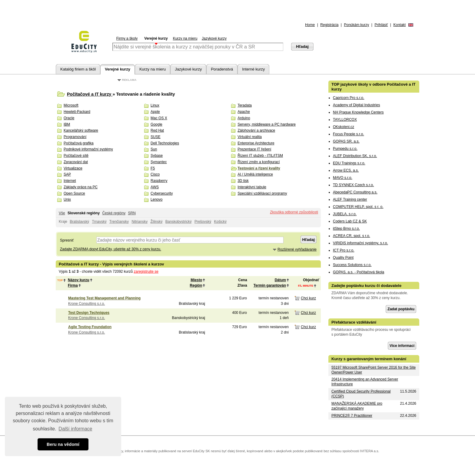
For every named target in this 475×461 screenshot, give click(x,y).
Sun (154, 149)
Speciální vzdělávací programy (262, 193)
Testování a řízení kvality (259, 168)
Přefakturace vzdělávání (353, 322)
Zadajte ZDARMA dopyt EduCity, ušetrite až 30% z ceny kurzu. (110, 249)
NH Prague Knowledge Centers (358, 112)
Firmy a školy (127, 38)
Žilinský (156, 221)
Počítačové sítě (76, 155)
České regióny (113, 213)
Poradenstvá (222, 69)
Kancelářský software (81, 130)
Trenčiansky (119, 221)
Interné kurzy (253, 69)
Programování (75, 137)
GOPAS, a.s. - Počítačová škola (358, 272)
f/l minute (305, 285)
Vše (62, 213)
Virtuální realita (250, 137)
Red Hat (157, 130)
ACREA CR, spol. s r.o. (351, 236)
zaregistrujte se (146, 271)
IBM (67, 124)
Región (196, 285)
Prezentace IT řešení (254, 149)
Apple (155, 112)
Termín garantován (270, 285)
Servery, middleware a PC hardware (267, 124)
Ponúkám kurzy (356, 25)
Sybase (157, 155)
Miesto (196, 280)
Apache (244, 112)
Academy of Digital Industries (356, 105)
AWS (155, 187)
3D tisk (243, 181)
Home (310, 25)
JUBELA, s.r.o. (345, 214)
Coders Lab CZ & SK (350, 221)
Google (156, 124)
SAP (67, 174)
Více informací (402, 346)
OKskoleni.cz (343, 127)
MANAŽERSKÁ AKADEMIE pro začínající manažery (356, 405)
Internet (70, 181)
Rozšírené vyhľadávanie (297, 249)
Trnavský (99, 221)
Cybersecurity (162, 193)
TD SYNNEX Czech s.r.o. (353, 185)
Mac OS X (159, 118)
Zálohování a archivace (256, 130)
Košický (220, 221)
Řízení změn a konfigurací (259, 162)
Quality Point (343, 257)
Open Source (74, 193)
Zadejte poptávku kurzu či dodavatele (366, 285)
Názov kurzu (78, 280)
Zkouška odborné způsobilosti (294, 212)
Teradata (245, 105)
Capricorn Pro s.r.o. (348, 98)
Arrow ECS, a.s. (346, 170)
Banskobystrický (178, 221)
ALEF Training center (350, 199)
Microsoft (71, 105)
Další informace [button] (75, 428)
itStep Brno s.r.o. (346, 228)
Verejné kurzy (156, 38)
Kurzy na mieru (185, 38)
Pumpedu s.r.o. (345, 149)
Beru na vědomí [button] (63, 444)
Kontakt (399, 25)
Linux (155, 105)
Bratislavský (79, 221)
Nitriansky (139, 221)
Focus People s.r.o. (348, 134)
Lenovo (156, 199)
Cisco (155, 174)
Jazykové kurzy (214, 38)
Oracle (69, 118)
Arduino (244, 118)
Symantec (159, 162)
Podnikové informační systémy (88, 149)
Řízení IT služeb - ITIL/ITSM (260, 155)
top (60, 280)
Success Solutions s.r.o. (352, 265)
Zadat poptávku (400, 309)
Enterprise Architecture (256, 143)
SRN (131, 213)
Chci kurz (308, 298)
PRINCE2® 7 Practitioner (351, 415)
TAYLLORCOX (345, 119)
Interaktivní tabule (252, 187)
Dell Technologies (165, 143)
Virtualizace (73, 168)
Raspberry (159, 181)
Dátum (280, 280)
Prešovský (202, 221)
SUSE (156, 137)
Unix (67, 199)
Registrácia (329, 25)
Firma (73, 285)
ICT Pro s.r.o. (343, 250)
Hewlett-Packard (77, 112)
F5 (153, 168)
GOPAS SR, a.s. (346, 141)
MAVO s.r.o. (342, 178)
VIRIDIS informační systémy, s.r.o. (360, 243)
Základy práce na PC (81, 187)
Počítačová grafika (79, 143)
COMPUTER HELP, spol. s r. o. (358, 207)
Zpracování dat (76, 162)
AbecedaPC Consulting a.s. (355, 192)
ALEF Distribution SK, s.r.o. (355, 156)
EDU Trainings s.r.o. (349, 163)
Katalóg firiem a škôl (78, 69)
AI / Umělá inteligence (255, 174)
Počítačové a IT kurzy (89, 94)
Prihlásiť (381, 25)
